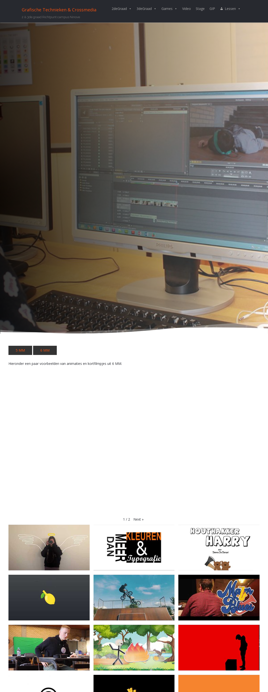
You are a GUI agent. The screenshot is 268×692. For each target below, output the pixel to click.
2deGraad (122, 9)
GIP (212, 8)
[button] (138, 519)
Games (169, 9)
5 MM (20, 350)
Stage (200, 8)
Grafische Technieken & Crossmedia (59, 10)
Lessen (233, 9)
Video (186, 8)
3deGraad (147, 9)
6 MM (45, 350)
